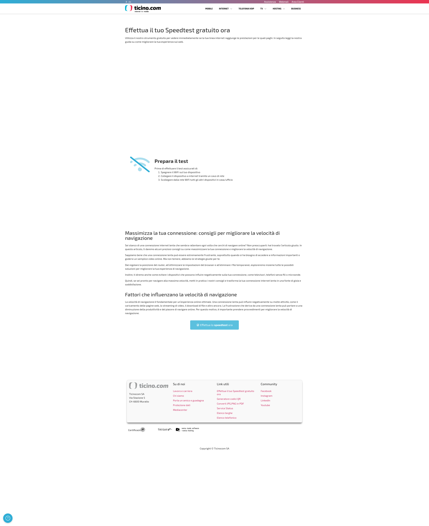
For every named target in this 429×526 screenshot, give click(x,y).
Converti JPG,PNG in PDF (230, 403)
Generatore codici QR (229, 398)
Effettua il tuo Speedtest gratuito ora (235, 392)
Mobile (209, 8)
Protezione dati (181, 405)
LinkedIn (265, 400)
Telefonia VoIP (246, 8)
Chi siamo (178, 395)
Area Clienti (298, 1)
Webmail (284, 1)
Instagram (267, 395)
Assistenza (270, 1)
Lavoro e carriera (182, 390)
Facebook (266, 390)
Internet (225, 8)
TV (263, 8)
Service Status (225, 408)
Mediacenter (180, 409)
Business (296, 8)
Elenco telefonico (226, 417)
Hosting (279, 8)
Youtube (265, 405)
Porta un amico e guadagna (188, 400)
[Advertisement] (214, 205)
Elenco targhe (225, 412)
